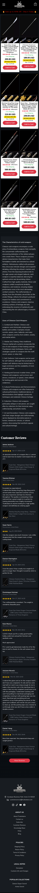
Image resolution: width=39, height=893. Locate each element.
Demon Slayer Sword (19, 884)
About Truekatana (20, 816)
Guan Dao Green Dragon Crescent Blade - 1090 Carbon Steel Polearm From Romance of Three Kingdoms (22, 613)
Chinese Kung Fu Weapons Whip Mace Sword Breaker (29, 161)
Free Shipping (10, 56)
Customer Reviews (19, 825)
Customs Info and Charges (19, 871)
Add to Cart (10, 67)
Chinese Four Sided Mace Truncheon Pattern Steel (10, 161)
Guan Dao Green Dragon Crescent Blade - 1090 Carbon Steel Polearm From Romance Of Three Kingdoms (10, 48)
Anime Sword (19, 887)
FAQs (19, 831)
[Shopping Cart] (35, 4)
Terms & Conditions (19, 852)
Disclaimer (19, 868)
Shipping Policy (20, 847)
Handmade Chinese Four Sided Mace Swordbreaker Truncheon (10, 211)
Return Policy (19, 850)
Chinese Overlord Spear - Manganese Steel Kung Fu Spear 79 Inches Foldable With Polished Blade (29, 48)
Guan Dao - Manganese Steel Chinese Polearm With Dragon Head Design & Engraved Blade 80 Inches (29, 106)
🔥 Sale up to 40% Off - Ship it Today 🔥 (20, 12)
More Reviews (19, 760)
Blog (19, 834)
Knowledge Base (19, 828)
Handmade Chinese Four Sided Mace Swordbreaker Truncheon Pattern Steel (29, 212)
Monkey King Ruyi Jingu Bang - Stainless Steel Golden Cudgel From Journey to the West (22, 514)
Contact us (19, 819)
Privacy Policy (19, 855)
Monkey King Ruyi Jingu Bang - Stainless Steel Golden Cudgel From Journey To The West (10, 105)
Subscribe (19, 822)
